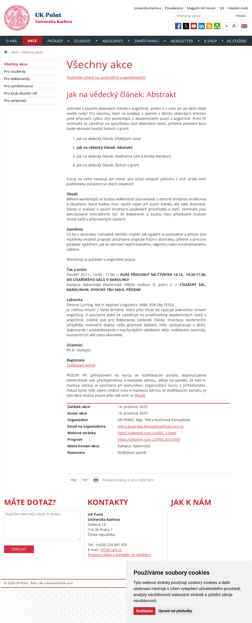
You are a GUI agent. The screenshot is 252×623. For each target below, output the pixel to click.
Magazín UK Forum (201, 8)
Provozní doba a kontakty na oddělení (119, 554)
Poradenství (174, 8)
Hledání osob (238, 8)
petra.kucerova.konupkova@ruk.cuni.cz (151, 426)
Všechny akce (15, 64)
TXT (85, 480)
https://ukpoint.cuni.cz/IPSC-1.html (147, 432)
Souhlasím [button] (144, 611)
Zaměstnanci (147, 41)
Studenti (82, 41)
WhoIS (140, 395)
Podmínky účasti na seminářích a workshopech (106, 77)
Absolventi (112, 41)
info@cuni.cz (111, 549)
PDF (73, 480)
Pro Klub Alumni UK (20, 93)
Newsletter (182, 41)
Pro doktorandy (17, 78)
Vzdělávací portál (81, 365)
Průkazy (55, 41)
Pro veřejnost (15, 100)
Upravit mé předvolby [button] (175, 611)
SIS (222, 8)
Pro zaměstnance (18, 86)
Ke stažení (236, 41)
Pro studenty (14, 71)
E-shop (210, 41)
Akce (32, 40)
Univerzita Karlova (147, 8)
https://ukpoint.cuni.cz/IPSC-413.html (149, 439)
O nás (11, 41)
